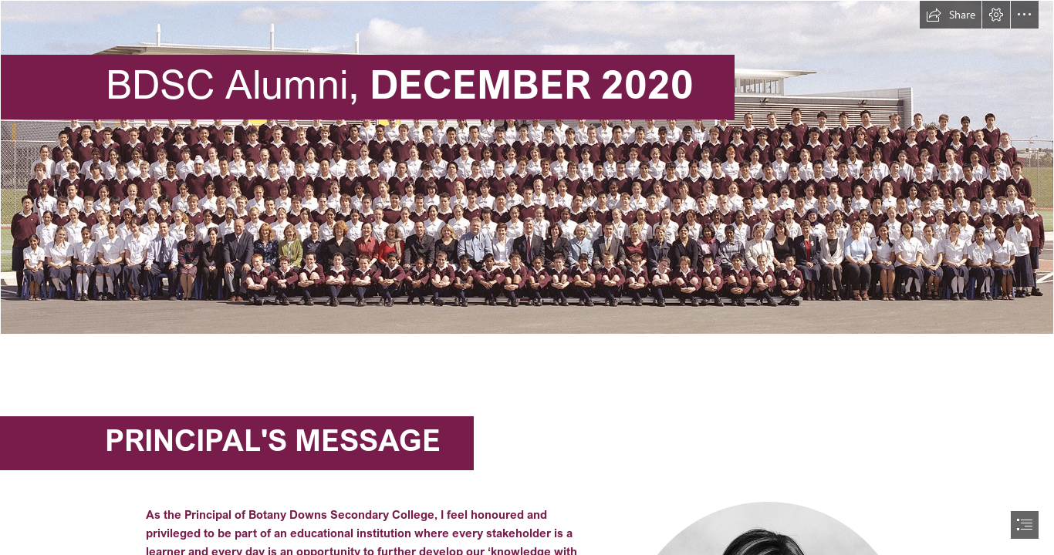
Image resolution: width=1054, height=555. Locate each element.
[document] (527, 277)
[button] (950, 15)
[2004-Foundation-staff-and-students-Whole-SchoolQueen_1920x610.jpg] (527, 167)
